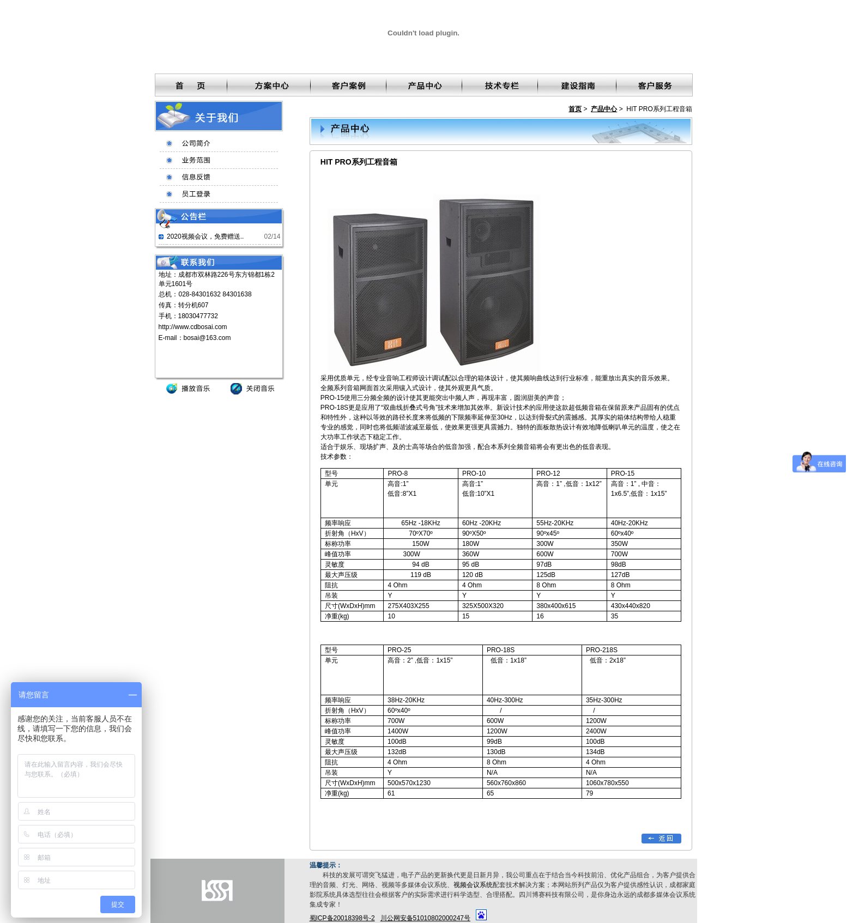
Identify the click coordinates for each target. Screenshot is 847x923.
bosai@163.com (207, 338)
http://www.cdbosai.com (193, 327)
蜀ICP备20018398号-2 (342, 918)
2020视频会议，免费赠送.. (205, 236)
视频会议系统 (473, 885)
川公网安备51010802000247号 (425, 918)
